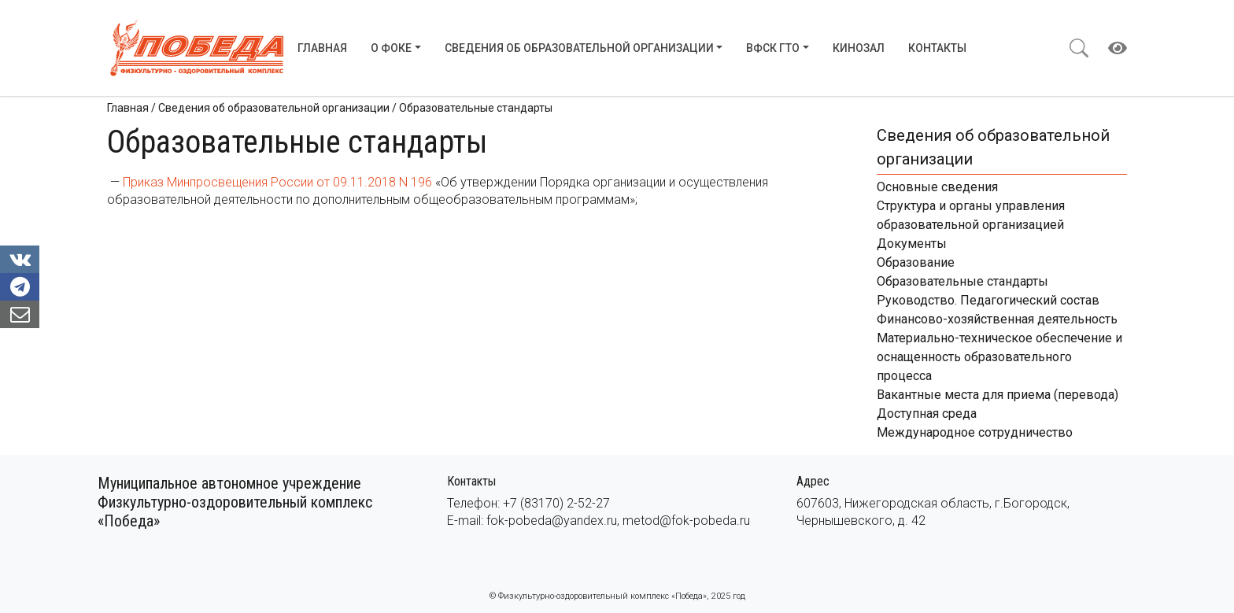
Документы (912, 243)
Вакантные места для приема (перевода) (997, 394)
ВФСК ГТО (773, 48)
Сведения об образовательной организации (579, 48)
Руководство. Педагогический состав (988, 300)
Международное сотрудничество (975, 432)
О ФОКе (391, 48)
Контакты (937, 48)
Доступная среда (927, 413)
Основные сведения (937, 186)
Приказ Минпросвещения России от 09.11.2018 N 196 (277, 182)
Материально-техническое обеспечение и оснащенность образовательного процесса (999, 357)
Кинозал (859, 48)
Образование (916, 262)
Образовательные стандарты (962, 281)
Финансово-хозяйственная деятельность (997, 319)
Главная (322, 48)
